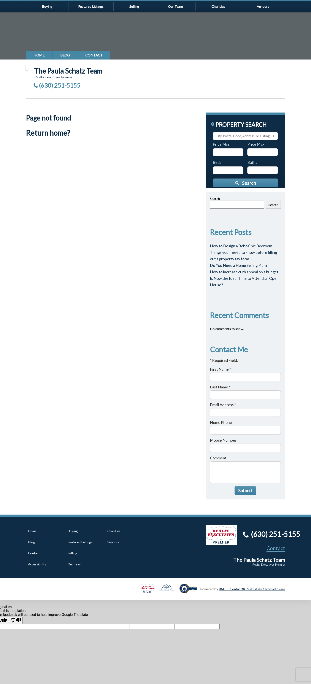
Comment (218, 457)
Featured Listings (90, 6)
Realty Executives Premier (268, 564)
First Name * (220, 369)
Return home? (48, 132)
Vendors (263, 6)
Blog (65, 55)
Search (215, 198)
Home (39, 55)
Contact (94, 55)
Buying (47, 6)
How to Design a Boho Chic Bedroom (241, 245)
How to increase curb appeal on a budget (244, 271)
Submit (245, 490)
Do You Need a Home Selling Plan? (238, 265)
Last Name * (220, 387)
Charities (218, 6)
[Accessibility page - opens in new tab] (189, 591)
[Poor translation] (16, 620)
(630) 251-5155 (59, 85)
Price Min (221, 144)
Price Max (255, 144)
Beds (217, 162)
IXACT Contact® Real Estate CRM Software (252, 589)
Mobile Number (223, 440)
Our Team (175, 6)
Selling (134, 6)
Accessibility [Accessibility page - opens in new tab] (37, 564)
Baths (252, 162)
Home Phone (221, 422)
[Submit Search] (245, 183)
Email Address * (223, 404)
